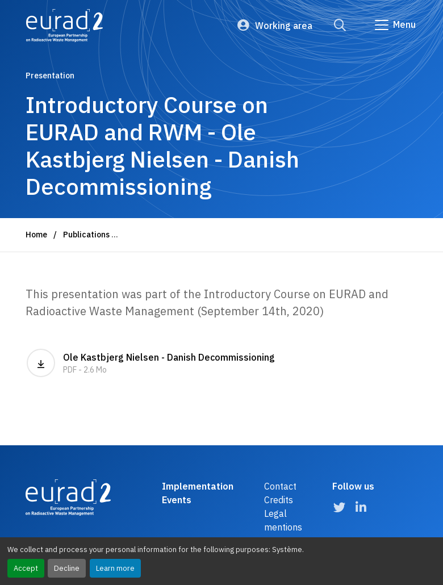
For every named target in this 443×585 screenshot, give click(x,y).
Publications (86, 234)
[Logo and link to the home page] (64, 25)
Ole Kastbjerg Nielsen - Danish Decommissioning (151, 363)
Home (36, 234)
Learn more (115, 568)
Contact (280, 486)
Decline (67, 568)
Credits (278, 499)
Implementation (197, 486)
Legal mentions (283, 520)
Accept (26, 568)
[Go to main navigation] (394, 25)
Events (176, 499)
